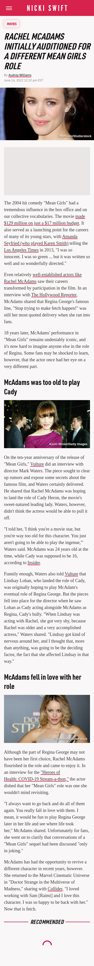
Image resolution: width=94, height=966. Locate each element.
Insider (34, 562)
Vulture (37, 464)
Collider (55, 888)
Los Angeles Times (21, 249)
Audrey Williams (20, 75)
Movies (12, 23)
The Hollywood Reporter (53, 294)
